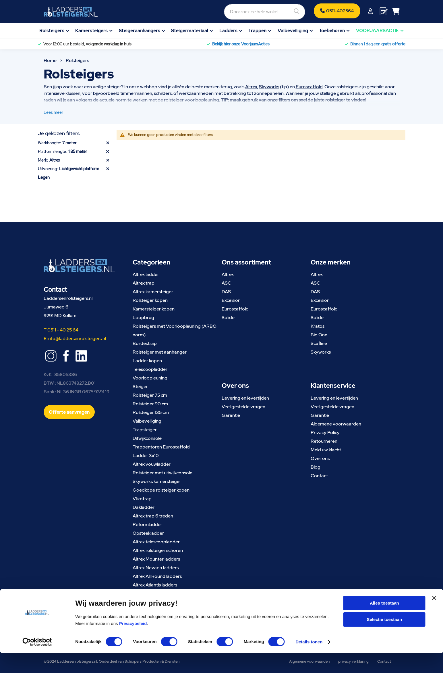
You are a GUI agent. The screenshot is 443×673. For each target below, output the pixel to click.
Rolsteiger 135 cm (151, 412)
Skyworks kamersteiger (157, 481)
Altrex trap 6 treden (153, 516)
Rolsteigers (51, 31)
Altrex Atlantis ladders (155, 585)
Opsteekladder (148, 533)
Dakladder (143, 507)
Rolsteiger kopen (150, 300)
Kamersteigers (91, 31)
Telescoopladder (150, 369)
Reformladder (147, 524)
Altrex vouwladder (152, 464)
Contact (319, 476)
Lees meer (53, 112)
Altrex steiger (146, 593)
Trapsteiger (145, 430)
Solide (228, 318)
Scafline (319, 343)
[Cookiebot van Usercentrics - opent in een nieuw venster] (37, 661)
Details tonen (308, 661)
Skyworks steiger (150, 602)
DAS (226, 292)
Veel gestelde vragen (243, 407)
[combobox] (233, 11)
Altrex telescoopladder (156, 542)
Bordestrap (145, 343)
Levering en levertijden (245, 398)
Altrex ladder (146, 274)
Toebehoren (332, 31)
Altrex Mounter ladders (156, 559)
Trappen (257, 31)
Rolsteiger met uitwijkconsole (162, 473)
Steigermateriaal (189, 31)
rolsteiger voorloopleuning (191, 100)
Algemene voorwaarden (336, 424)
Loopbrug (143, 318)
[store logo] (71, 12)
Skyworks (269, 87)
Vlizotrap (142, 499)
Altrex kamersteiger (153, 292)
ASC (226, 283)
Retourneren (324, 441)
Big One (319, 335)
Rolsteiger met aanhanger (160, 352)
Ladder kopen (147, 361)
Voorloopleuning (150, 378)
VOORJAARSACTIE (377, 31)
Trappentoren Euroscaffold (161, 447)
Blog (315, 467)
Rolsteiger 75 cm (150, 395)
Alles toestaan (384, 622)
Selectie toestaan (384, 639)
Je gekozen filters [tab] (59, 133)
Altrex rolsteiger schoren (158, 550)
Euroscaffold (309, 87)
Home (50, 60)
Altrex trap (143, 283)
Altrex (251, 87)
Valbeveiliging (293, 31)
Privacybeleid (133, 643)
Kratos (317, 326)
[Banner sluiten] (434, 623)
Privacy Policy (325, 433)
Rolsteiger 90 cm (150, 404)
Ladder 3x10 (146, 455)
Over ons (320, 458)
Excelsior (231, 300)
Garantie (231, 415)
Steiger (140, 387)
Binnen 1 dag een (377, 44)
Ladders (228, 31)
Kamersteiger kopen (154, 309)
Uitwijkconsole (147, 438)
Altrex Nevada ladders (156, 568)
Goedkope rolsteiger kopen (161, 490)
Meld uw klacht (326, 450)
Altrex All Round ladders (157, 576)
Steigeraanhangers (139, 31)
